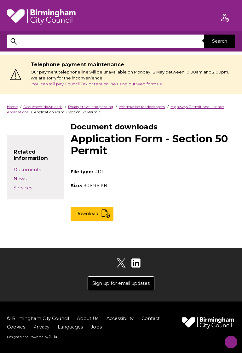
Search (219, 41)
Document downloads (42, 107)
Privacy (41, 327)
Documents (27, 169)
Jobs (96, 327)
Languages (70, 327)
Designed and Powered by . (32, 337)
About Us (87, 319)
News (20, 179)
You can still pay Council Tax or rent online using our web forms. (95, 84)
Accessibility (120, 319)
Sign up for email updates (121, 283)
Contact (150, 319)
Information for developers (142, 107)
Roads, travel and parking (90, 107)
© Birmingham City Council (38, 319)
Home (12, 107)
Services (23, 188)
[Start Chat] (228, 339)
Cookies (16, 327)
